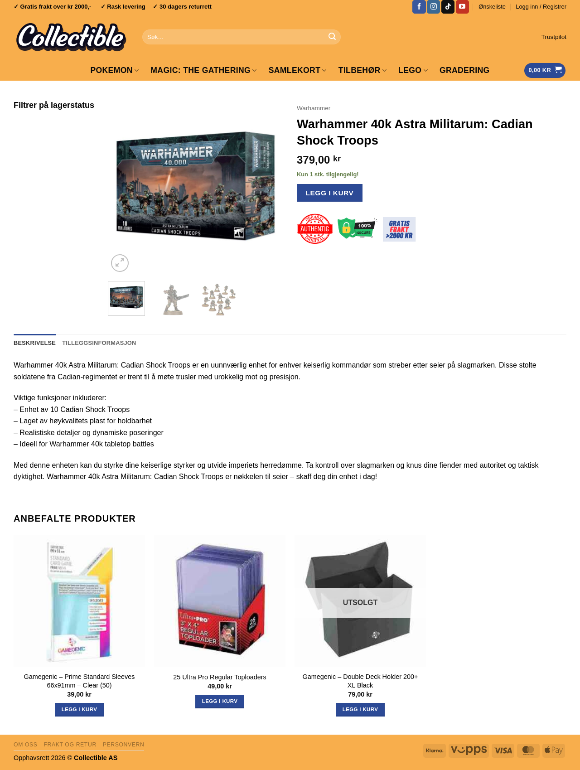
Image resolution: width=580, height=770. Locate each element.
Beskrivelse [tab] (35, 342)
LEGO (413, 70)
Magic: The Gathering (203, 70)
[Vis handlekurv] (545, 70)
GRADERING (465, 70)
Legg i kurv (330, 193)
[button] (541, 7)
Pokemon (114, 70)
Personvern (124, 744)
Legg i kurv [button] (79, 709)
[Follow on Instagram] (433, 7)
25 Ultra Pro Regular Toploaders (219, 677)
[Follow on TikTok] (447, 7)
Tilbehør (362, 70)
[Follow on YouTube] (462, 7)
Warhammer (313, 108)
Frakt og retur (70, 744)
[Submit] (332, 37)
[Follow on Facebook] (418, 7)
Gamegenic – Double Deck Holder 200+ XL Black (360, 681)
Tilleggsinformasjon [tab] (99, 342)
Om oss (26, 744)
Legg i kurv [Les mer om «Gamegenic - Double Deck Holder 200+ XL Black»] (360, 709)
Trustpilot (553, 37)
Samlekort (298, 70)
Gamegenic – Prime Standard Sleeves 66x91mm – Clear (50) (79, 681)
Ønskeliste (492, 6)
